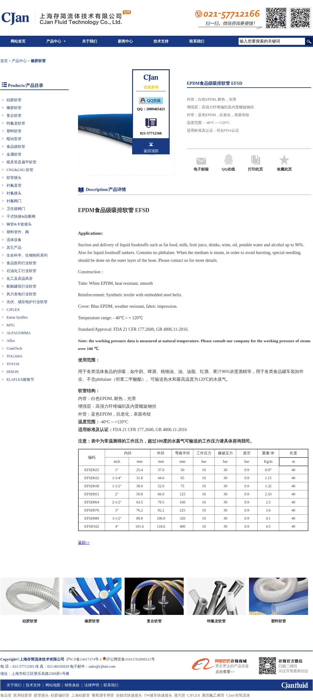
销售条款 (72, 685)
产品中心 (53, 41)
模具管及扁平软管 (21, 162)
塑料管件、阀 (18, 232)
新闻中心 (125, 41)
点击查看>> (225, 672)
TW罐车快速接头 (158, 695)
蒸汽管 (179, 695)
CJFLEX (13, 309)
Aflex (11, 341)
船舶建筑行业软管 (21, 286)
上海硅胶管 (80, 695)
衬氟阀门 (14, 201)
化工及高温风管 (20, 278)
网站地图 (52, 685)
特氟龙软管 (16, 123)
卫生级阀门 (16, 209)
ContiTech (14, 348)
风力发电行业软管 (21, 294)
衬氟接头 (14, 193)
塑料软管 (14, 131)
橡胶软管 (14, 108)
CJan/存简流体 (238, 695)
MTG (11, 325)
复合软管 (14, 115)
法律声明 (91, 685)
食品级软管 (16, 146)
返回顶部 (151, 151)
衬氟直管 (14, 185)
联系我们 (196, 41)
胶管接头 (41, 695)
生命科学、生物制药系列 (27, 255)
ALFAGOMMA (19, 333)
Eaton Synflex (17, 317)
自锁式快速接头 (129, 695)
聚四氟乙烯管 (213, 695)
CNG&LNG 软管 (20, 170)
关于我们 (89, 41)
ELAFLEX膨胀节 (20, 379)
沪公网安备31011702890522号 (128, 659)
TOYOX (13, 364)
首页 (4, 61)
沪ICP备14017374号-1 (84, 659)
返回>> (84, 542)
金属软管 (14, 154)
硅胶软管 (14, 100)
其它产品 (14, 247)
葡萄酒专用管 (103, 695)
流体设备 (14, 240)
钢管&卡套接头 (19, 224)
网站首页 (18, 41)
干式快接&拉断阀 (21, 216)
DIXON (13, 372)
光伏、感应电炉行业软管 (27, 302)
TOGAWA (14, 356)
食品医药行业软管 (21, 263)
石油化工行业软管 (21, 271)
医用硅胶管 (22, 695)
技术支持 (161, 41)
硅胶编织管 (60, 695)
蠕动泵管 (14, 139)
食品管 (6, 695)
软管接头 (14, 177)
